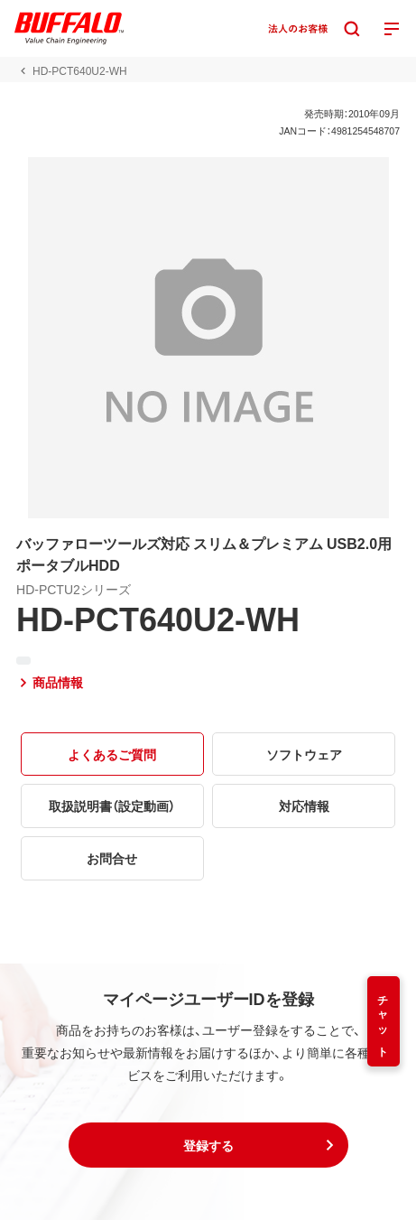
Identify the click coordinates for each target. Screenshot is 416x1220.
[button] (208, 1145)
